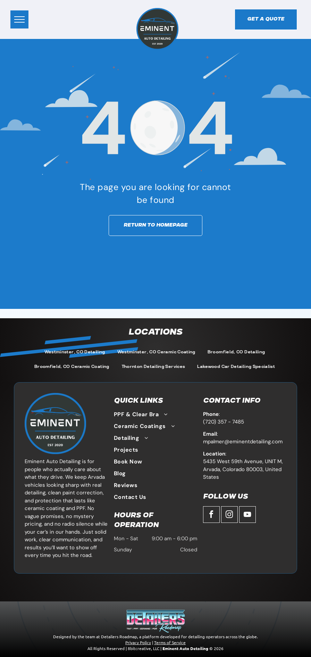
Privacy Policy (138, 642)
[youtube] (247, 515)
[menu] (19, 19)
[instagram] (229, 515)
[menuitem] (75, 352)
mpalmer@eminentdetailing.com (243, 441)
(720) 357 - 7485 (223, 421)
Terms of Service (170, 642)
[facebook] (211, 515)
